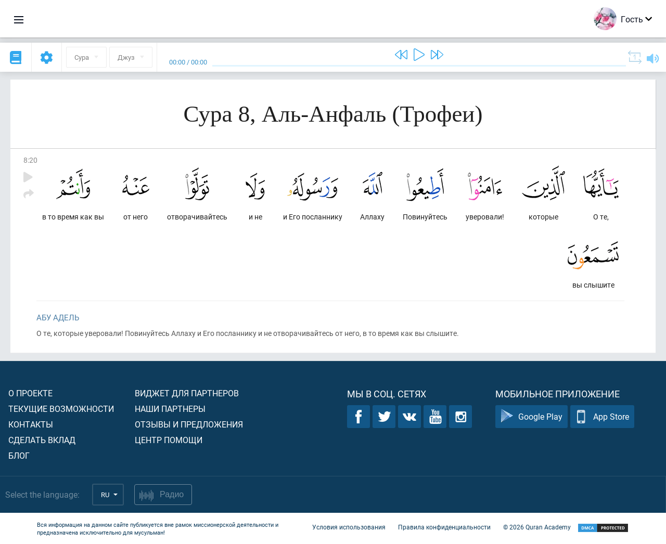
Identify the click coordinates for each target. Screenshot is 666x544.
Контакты (30, 424)
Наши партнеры (170, 408)
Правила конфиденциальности (444, 527)
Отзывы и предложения (189, 424)
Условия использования (349, 527)
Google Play (531, 417)
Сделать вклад (41, 439)
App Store (602, 417)
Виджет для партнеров (187, 392)
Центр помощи (168, 439)
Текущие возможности (61, 408)
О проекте (30, 392)
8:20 (30, 160)
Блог (19, 455)
